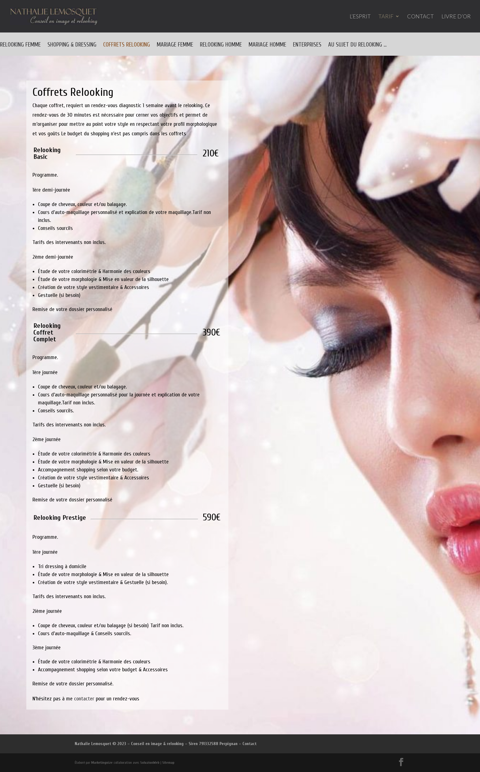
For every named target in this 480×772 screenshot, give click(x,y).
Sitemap (168, 762)
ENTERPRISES (307, 45)
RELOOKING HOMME (221, 45)
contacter (84, 698)
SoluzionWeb (149, 762)
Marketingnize (102, 762)
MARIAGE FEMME (175, 45)
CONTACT (420, 17)
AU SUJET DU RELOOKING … (357, 45)
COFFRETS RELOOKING (126, 45)
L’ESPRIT (360, 17)
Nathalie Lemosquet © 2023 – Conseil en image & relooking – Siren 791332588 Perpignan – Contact (166, 743)
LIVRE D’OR (456, 17)
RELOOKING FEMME (20, 45)
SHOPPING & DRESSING (71, 45)
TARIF (385, 17)
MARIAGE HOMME (267, 45)
